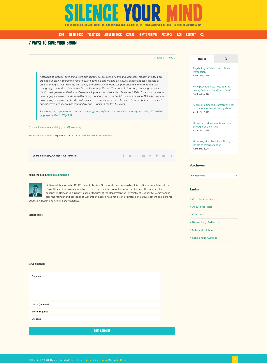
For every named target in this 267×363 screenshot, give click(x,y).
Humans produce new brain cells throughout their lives (212, 124)
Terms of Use (75, 360)
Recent (202, 59)
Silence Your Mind (88, 135)
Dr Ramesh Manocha (42, 135)
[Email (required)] (95, 311)
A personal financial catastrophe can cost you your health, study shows (213, 106)
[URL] (95, 318)
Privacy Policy (91, 360)
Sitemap (104, 360)
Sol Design (121, 360)
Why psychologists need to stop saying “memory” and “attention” (212, 88)
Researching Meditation (205, 222)
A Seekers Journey (202, 199)
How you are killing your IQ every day (60, 127)
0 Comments (105, 135)
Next (170, 57)
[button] (202, 35)
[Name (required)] (95, 304)
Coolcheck (198, 214)
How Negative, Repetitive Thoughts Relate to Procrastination (213, 143)
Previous (159, 57)
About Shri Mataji (202, 207)
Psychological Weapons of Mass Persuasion (211, 70)
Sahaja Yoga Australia (204, 238)
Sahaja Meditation (202, 230)
